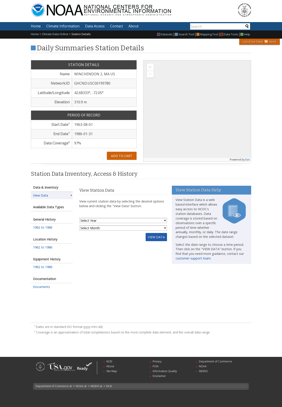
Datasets (165, 34)
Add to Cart (121, 156)
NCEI (109, 386)
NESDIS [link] (203, 371)
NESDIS (95, 386)
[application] (197, 110)
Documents (41, 287)
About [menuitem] (133, 26)
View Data (40, 195)
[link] (40, 371)
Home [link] (35, 34)
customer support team (193, 258)
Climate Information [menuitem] (63, 26)
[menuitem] (165, 34)
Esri (247, 159)
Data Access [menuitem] (95, 26)
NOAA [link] (203, 366)
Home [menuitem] (36, 26)
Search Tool (184, 34)
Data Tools (229, 34)
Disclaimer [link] (159, 376)
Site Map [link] (111, 371)
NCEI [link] (109, 361)
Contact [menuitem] (116, 26)
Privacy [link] (157, 361)
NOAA (79, 386)
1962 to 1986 (42, 227)
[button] (150, 67)
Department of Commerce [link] (215, 361)
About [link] (110, 366)
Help (245, 34)
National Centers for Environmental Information (123, 7)
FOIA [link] (156, 366)
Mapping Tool (207, 34)
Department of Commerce (52, 386)
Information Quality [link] (165, 371)
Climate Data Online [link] (55, 34)
